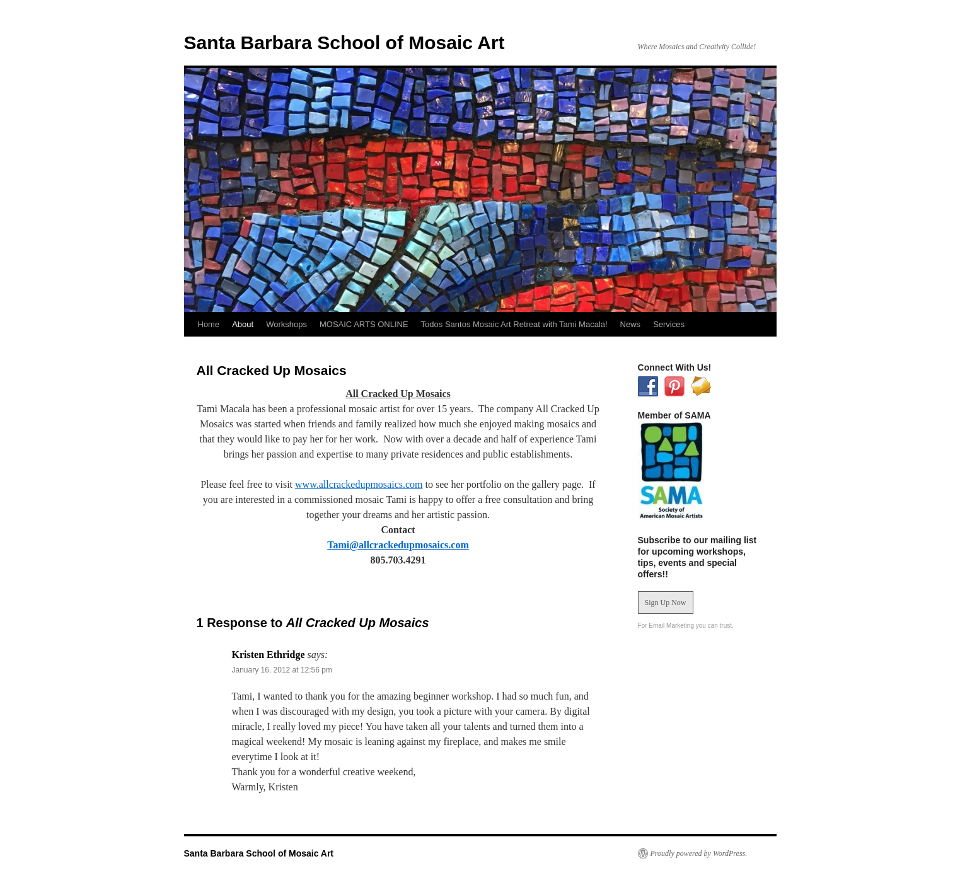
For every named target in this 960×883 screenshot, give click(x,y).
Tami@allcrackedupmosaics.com (398, 545)
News (630, 324)
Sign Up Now (665, 602)
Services (669, 324)
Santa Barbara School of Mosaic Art (344, 42)
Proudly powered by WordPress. (699, 853)
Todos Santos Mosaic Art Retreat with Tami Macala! (514, 324)
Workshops (286, 324)
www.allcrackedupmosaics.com (358, 484)
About (242, 324)
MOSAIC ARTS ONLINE (364, 324)
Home (209, 324)
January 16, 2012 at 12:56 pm (282, 670)
